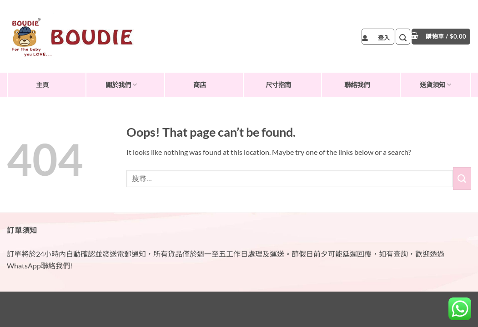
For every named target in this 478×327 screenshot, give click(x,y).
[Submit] (462, 178)
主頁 (42, 85)
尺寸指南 (278, 85)
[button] (378, 37)
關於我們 (121, 84)
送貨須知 (435, 84)
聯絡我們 (357, 85)
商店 (199, 85)
